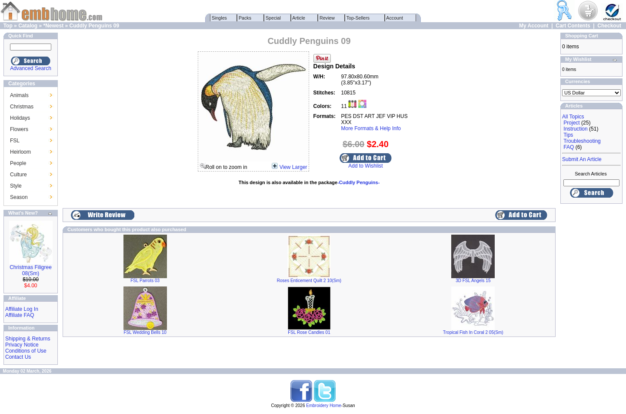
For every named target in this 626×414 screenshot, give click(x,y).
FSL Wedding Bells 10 (144, 332)
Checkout (609, 26)
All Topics (573, 117)
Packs (245, 17)
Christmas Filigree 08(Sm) (31, 270)
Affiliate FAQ (19, 315)
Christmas (21, 107)
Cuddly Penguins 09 (95, 26)
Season (19, 197)
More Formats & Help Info (371, 128)
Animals (19, 95)
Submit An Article (582, 159)
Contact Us (18, 357)
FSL (15, 141)
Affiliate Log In (21, 309)
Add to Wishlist (365, 166)
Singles (219, 17)
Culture (18, 175)
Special (273, 17)
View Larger (293, 167)
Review (327, 17)
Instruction (575, 129)
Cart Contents (573, 26)
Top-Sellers (358, 17)
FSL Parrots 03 (145, 280)
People (18, 163)
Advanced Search (30, 68)
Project (571, 123)
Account (394, 17)
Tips (568, 135)
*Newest (53, 26)
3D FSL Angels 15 (473, 280)
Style (16, 186)
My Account (534, 26)
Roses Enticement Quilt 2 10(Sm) (309, 280)
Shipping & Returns (27, 339)
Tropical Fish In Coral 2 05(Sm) (473, 332)
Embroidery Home (323, 405)
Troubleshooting (582, 141)
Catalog (27, 26)
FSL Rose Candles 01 (309, 332)
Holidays (20, 118)
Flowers (19, 129)
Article (298, 17)
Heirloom (20, 152)
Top (8, 26)
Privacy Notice (22, 345)
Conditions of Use (26, 351)
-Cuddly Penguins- (358, 182)
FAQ (568, 147)
